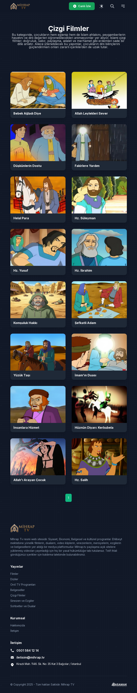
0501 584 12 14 (24, 650)
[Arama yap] (112, 6)
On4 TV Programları (22, 584)
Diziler (14, 579)
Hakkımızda (17, 625)
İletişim (14, 630)
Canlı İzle (82, 6)
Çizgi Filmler (17, 595)
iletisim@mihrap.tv (27, 657)
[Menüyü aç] (123, 6)
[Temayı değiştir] (101, 6)
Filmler (14, 573)
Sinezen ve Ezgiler (22, 600)
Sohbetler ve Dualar (23, 606)
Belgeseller (17, 590)
